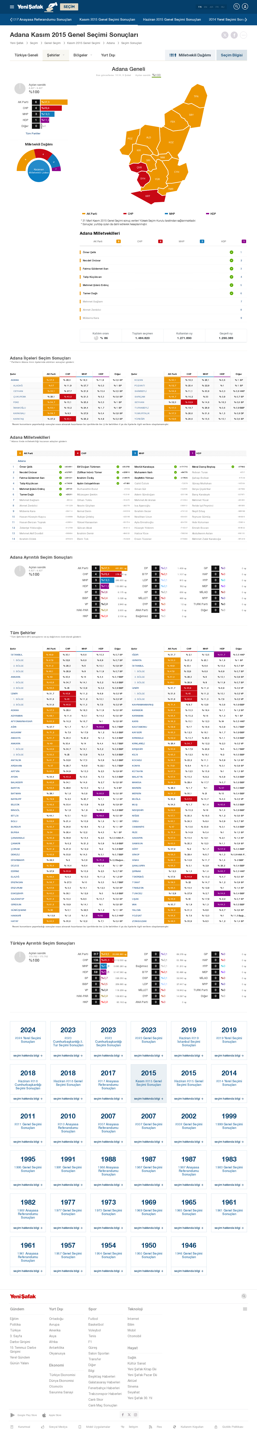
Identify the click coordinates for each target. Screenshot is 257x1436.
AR (211, 7)
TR (199, 7)
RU (222, 7)
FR (217, 7)
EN (205, 7)
